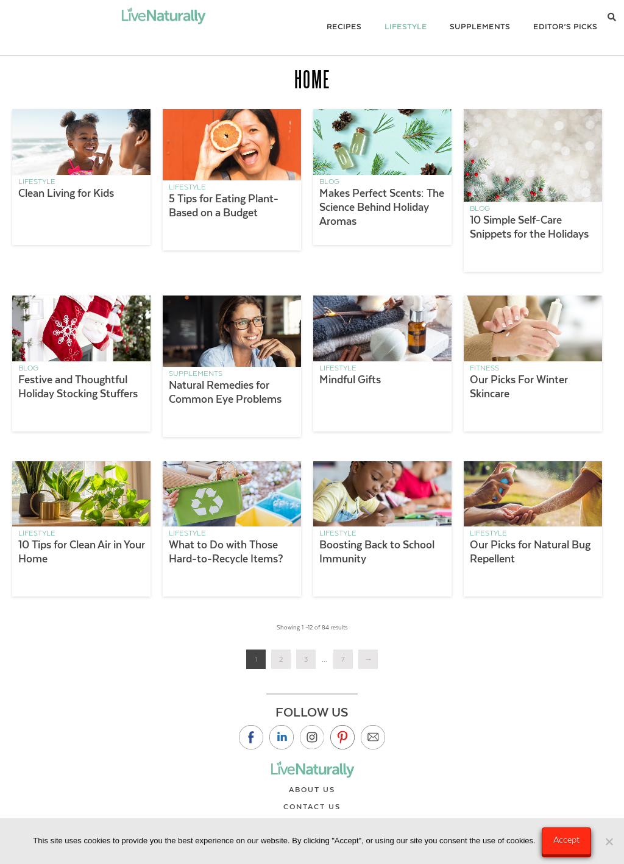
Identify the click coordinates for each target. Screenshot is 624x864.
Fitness (484, 368)
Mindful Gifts (350, 380)
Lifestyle (36, 181)
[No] (609, 841)
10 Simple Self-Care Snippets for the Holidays (529, 227)
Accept (566, 840)
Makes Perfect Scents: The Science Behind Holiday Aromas (381, 207)
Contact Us (312, 806)
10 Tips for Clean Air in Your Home (81, 552)
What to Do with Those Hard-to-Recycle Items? (226, 552)
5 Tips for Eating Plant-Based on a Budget (223, 206)
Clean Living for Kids (66, 193)
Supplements (195, 373)
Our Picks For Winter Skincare (519, 387)
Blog (329, 181)
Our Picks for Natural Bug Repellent (530, 552)
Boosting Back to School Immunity (376, 552)
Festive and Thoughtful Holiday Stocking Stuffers (78, 387)
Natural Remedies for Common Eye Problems (225, 392)
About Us (312, 789)
